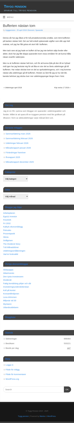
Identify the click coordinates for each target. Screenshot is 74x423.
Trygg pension (15, 6)
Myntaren (7, 304)
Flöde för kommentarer (16, 374)
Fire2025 (7, 220)
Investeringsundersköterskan (16, 287)
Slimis (6, 237)
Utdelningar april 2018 (12, 88)
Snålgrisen (8, 240)
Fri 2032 (7, 223)
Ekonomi (31, 30)
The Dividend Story (11, 244)
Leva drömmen (10, 297)
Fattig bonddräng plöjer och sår (17, 283)
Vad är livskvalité (10, 254)
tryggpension (10, 30)
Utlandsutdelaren (10, 307)
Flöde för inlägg (13, 369)
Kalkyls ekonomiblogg (13, 227)
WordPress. (51, 416)
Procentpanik (9, 233)
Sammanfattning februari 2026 (19, 138)
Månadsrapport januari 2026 (18, 148)
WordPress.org (12, 379)
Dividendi (7, 280)
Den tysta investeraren (13, 276)
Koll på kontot (9, 290)
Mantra (42, 416)
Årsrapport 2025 (13, 157)
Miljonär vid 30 (9, 300)
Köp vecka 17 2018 (62, 88)
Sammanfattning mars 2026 (18, 134)
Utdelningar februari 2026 (17, 143)
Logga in (9, 365)
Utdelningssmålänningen (14, 251)
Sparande (39, 30)
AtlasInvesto (8, 273)
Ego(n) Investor (10, 216)
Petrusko (7, 230)
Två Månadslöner (11, 247)
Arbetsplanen (9, 213)
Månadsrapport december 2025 (20, 162)
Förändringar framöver (16, 152)
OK (66, 389)
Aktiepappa (8, 270)
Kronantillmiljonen (11, 293)
